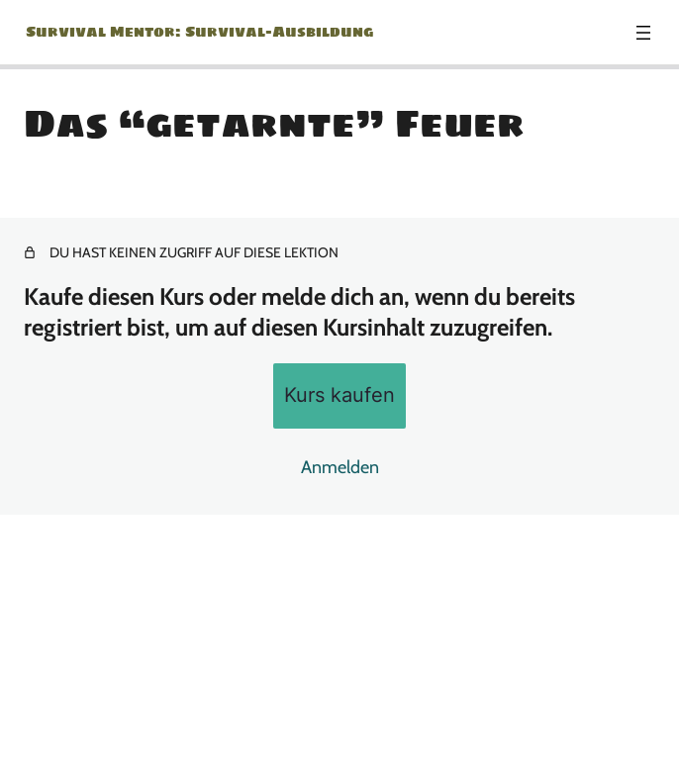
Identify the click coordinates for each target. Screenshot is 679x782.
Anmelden (340, 467)
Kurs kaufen (339, 394)
